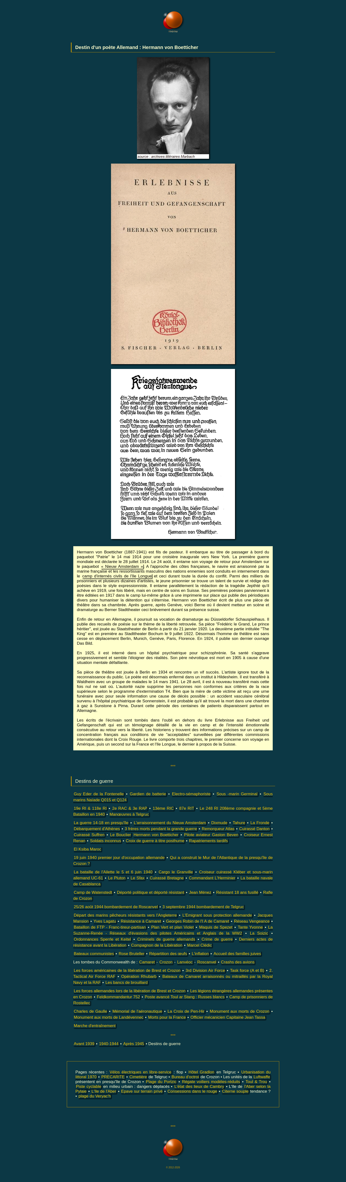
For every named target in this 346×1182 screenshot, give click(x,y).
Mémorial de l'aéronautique (137, 1011)
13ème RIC (163, 808)
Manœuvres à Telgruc (129, 814)
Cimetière (138, 1077)
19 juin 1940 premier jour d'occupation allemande (119, 857)
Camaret (147, 962)
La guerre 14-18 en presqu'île (101, 823)
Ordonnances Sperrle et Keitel (102, 939)
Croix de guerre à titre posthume (155, 841)
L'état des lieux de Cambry (199, 1086)
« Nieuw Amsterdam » (122, 566)
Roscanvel (206, 962)
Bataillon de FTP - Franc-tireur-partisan (110, 927)
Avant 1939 (84, 1043)
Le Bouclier (120, 835)
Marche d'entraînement (95, 1025)
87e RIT (186, 808)
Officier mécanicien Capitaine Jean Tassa (228, 1017)
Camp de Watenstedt (93, 892)
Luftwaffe (261, 1077)
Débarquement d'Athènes (97, 829)
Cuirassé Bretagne (167, 878)
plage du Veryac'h (95, 1096)
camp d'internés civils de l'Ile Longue (117, 576)
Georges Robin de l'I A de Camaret (197, 921)
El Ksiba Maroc (87, 849)
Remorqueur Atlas (218, 829)
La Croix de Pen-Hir (185, 1011)
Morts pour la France (167, 1017)
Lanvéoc (184, 962)
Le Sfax (138, 878)
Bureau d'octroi (185, 1077)
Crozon (166, 962)
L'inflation (200, 953)
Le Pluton (117, 878)
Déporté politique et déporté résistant (150, 892)
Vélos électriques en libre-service (140, 1072)
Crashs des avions (238, 962)
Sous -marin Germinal (237, 794)
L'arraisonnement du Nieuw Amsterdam (170, 823)
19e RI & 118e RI (90, 808)
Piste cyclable (88, 1086)
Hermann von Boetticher (156, 835)
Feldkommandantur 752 (118, 997)
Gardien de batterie (148, 794)
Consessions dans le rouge (192, 1091)
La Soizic (259, 933)
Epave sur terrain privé (142, 1091)
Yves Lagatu (104, 921)
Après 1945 (133, 1043)
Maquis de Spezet (216, 927)
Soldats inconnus (105, 841)
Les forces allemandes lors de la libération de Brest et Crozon (129, 991)
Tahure (239, 823)
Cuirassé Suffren (89, 835)
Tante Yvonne (250, 927)
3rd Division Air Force (205, 970)
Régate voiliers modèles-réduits (211, 1081)
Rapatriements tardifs (208, 841)
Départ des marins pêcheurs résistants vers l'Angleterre (125, 915)
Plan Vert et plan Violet (172, 927)
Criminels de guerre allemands (166, 939)
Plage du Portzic (161, 1081)
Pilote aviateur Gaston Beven (211, 835)
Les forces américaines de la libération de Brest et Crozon (127, 970)
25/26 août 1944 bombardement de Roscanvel (116, 907)
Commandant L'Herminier (212, 878)
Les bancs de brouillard (126, 982)
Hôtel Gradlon (201, 1072)
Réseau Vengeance (252, 921)
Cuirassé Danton (254, 829)
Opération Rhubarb (138, 976)
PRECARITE (113, 1077)
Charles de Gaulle (90, 1011)
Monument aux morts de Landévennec (108, 1017)
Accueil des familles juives (237, 953)
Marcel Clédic (199, 945)
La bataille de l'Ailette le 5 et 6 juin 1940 (113, 872)
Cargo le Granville (176, 872)
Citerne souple (235, 1091)
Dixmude (219, 823)
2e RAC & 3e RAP (129, 808)
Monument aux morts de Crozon (239, 1011)
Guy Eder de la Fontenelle (99, 794)
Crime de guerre (217, 939)
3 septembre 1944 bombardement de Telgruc (203, 907)
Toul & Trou (256, 1081)
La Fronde (259, 823)
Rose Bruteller (132, 953)
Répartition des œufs (168, 953)
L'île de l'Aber (104, 1091)
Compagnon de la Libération (157, 945)
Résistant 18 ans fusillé (237, 892)
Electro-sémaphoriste (191, 794)
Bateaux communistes (94, 953)
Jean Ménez (200, 892)
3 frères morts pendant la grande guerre (161, 829)
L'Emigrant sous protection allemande (217, 915)
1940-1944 (108, 1043)
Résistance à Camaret (141, 921)
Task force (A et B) (247, 970)
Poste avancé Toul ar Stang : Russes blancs (185, 997)
